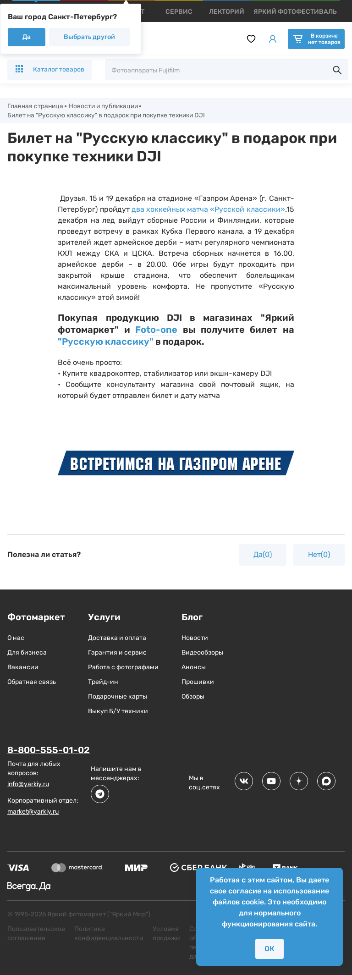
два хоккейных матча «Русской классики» (208, 209)
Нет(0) (319, 555)
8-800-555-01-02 (48, 750)
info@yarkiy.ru (28, 784)
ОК (269, 948)
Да (26, 37)
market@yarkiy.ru (33, 811)
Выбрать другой (89, 37)
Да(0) (262, 555)
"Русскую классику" (106, 341)
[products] (178, 12)
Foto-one (156, 330)
